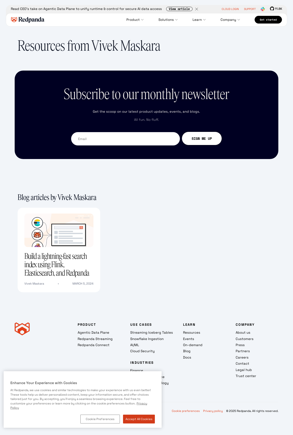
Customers (244, 339)
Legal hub (244, 370)
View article (179, 9)
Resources (191, 332)
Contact (242, 363)
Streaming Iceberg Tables (151, 332)
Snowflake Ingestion (147, 339)
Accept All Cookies (139, 419)
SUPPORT (250, 9)
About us (243, 332)
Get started (268, 19)
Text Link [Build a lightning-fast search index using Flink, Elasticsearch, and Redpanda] (25, 210)
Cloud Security (142, 351)
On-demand (192, 345)
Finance (136, 370)
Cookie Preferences (100, 419)
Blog (187, 351)
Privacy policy (213, 411)
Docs (187, 357)
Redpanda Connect (93, 345)
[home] (27, 20)
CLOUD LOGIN (230, 9)
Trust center (246, 376)
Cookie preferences (186, 411)
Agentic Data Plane (93, 332)
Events (188, 339)
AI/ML (134, 345)
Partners (243, 351)
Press (240, 345)
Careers (242, 357)
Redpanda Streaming (95, 339)
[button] (136, 20)
